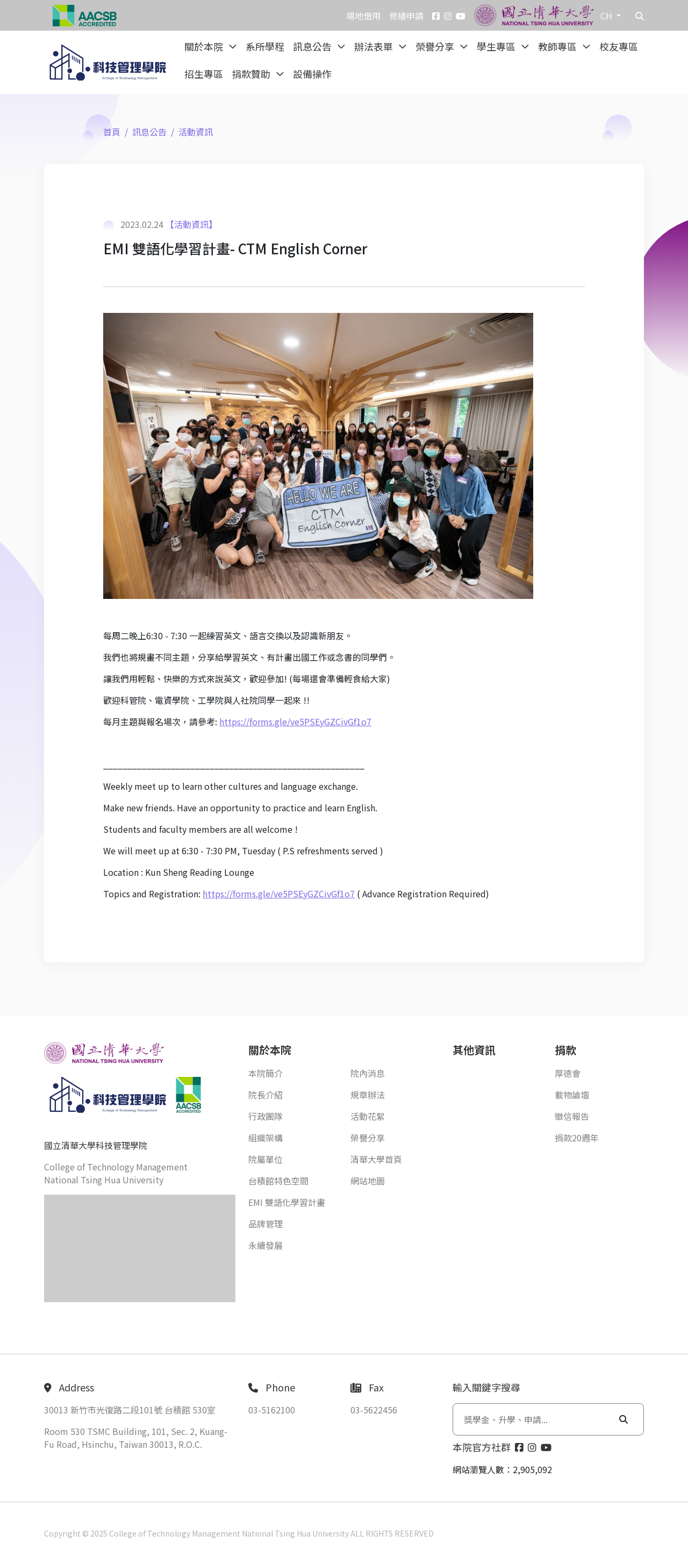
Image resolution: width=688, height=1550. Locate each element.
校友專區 (618, 46)
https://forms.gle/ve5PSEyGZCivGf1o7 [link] (295, 721)
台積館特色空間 (278, 1180)
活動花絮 (367, 1116)
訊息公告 (313, 46)
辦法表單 (374, 46)
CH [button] (607, 15)
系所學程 (265, 46)
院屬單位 (265, 1159)
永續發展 (265, 1245)
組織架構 (265, 1137)
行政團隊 (265, 1116)
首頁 (111, 131)
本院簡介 (265, 1073)
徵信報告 (572, 1116)
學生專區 (497, 46)
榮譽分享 (435, 46)
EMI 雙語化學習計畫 (286, 1202)
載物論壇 (572, 1094)
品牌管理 (265, 1223)
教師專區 (558, 46)
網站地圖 (367, 1180)
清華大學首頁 (376, 1159)
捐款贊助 (252, 74)
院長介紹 (265, 1094)
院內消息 (367, 1073)
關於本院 (204, 46)
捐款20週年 (577, 1137)
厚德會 (567, 1073)
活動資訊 (195, 131)
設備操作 (312, 74)
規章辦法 (367, 1094)
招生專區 (203, 74)
